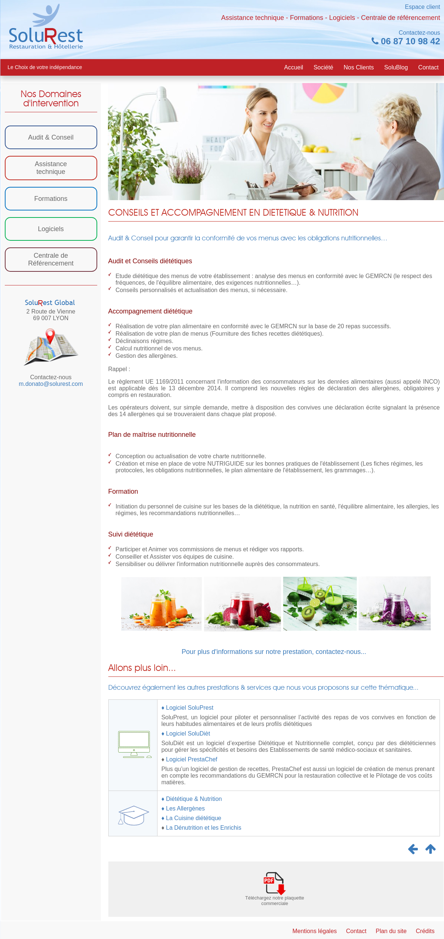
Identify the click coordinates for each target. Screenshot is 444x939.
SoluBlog (396, 67)
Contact (428, 67)
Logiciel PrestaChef (191, 759)
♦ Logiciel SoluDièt (185, 733)
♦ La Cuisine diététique (191, 818)
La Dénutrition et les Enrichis (203, 828)
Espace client (422, 7)
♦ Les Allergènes (183, 808)
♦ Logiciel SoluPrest (187, 708)
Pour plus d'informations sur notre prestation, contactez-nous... (274, 651)
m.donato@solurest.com (51, 384)
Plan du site (391, 931)
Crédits (425, 931)
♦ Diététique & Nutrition (191, 799)
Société (323, 67)
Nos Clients (359, 67)
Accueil (294, 67)
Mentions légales (314, 931)
